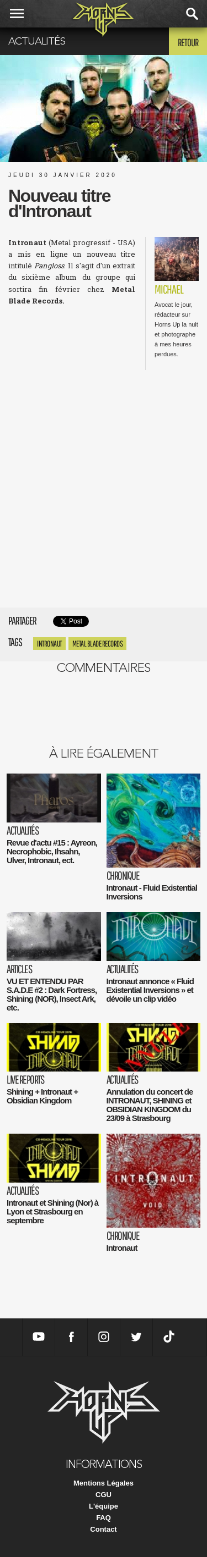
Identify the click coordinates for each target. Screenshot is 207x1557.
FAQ (103, 1518)
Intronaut (49, 643)
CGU (103, 1494)
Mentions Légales (103, 1483)
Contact (103, 1529)
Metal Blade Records (97, 643)
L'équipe (103, 1506)
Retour (188, 42)
